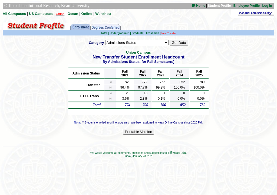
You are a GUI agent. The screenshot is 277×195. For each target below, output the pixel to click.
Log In (267, 6)
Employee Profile (246, 6)
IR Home (198, 6)
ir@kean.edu (176, 153)
